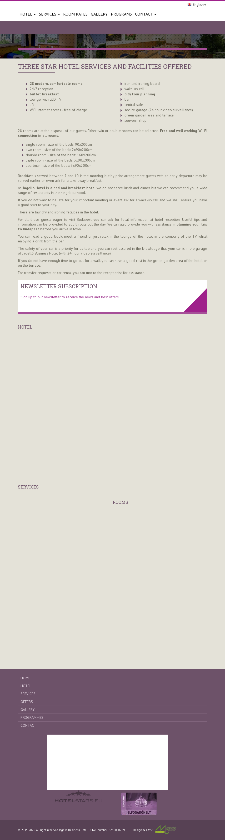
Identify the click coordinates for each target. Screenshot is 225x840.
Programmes (32, 717)
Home (25, 678)
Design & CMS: (154, 830)
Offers (27, 701)
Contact (145, 14)
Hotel (27, 14)
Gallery (27, 709)
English (196, 4)
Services (49, 14)
